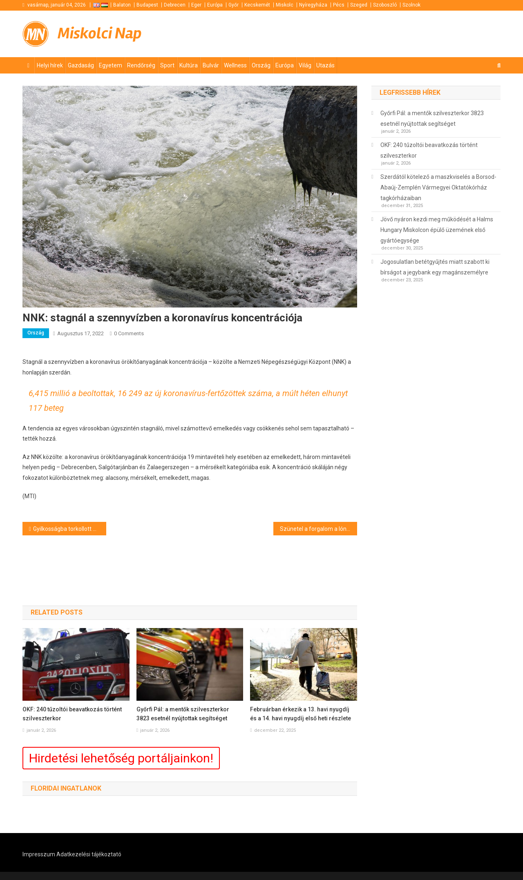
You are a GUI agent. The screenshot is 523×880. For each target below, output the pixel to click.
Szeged (358, 5)
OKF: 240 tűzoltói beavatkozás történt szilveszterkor (72, 714)
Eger (196, 5)
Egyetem (110, 65)
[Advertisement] (402, 32)
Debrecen (175, 5)
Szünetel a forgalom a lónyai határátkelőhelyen (318, 529)
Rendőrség (141, 65)
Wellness (235, 65)
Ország (261, 65)
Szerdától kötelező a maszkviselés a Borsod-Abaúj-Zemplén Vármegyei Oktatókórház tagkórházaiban (438, 187)
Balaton (122, 5)
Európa (215, 5)
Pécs (338, 5)
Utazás (325, 65)
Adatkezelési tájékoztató (88, 854)
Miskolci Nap (100, 33)
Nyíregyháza (313, 5)
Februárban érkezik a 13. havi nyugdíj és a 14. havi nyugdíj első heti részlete (300, 714)
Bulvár (211, 65)
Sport (167, 65)
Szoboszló (385, 5)
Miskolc (284, 5)
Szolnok (411, 5)
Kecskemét (257, 5)
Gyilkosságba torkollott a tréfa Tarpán (69, 529)
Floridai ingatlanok (66, 788)
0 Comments (129, 333)
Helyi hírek (50, 65)
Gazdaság (81, 65)
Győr (233, 5)
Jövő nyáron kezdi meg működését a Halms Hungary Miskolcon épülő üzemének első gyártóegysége (436, 230)
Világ (305, 65)
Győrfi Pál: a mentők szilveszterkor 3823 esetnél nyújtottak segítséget (182, 714)
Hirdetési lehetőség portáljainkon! (121, 758)
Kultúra (188, 65)
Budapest (147, 5)
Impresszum (38, 854)
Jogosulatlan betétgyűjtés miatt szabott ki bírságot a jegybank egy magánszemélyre (434, 267)
